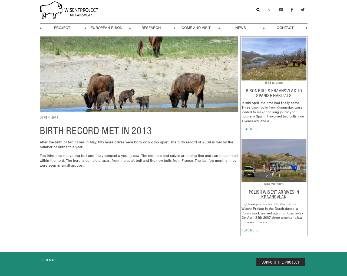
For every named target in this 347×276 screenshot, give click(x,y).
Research (151, 28)
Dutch (270, 10)
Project (62, 28)
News (240, 28)
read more (250, 129)
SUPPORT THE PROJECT (280, 262)
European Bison (107, 28)
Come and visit (195, 28)
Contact (285, 28)
